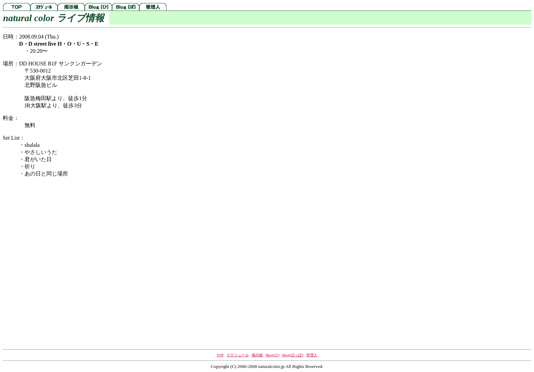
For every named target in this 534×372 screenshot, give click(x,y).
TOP (220, 355)
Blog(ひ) (272, 355)
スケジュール (237, 355)
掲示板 (257, 355)
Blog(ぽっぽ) (292, 355)
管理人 (311, 355)
